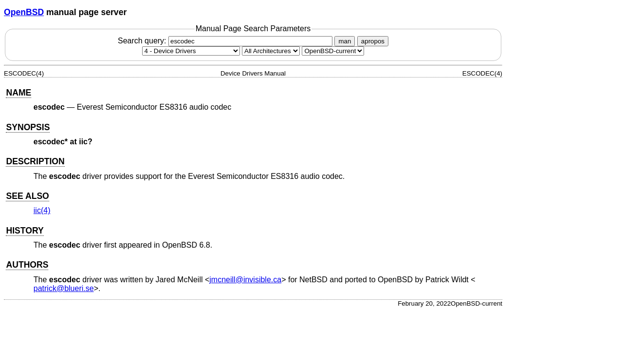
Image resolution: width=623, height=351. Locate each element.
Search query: (226, 41)
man (344, 41)
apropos (373, 41)
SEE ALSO (27, 196)
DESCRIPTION (35, 161)
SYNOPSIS (28, 127)
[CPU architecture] (271, 51)
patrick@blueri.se (64, 288)
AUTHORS (27, 265)
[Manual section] (191, 51)
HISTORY (24, 230)
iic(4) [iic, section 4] (42, 210)
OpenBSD (24, 12)
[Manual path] (333, 51)
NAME (18, 93)
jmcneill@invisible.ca (245, 279)
